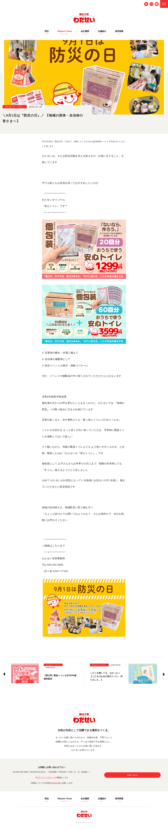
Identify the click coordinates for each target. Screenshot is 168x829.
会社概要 (85, 31)
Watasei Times (64, 31)
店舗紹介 (102, 31)
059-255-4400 (22, 772)
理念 (47, 31)
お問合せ (164, 4)
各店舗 (57, 783)
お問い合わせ (132, 775)
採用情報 (119, 31)
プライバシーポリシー (46, 777)
